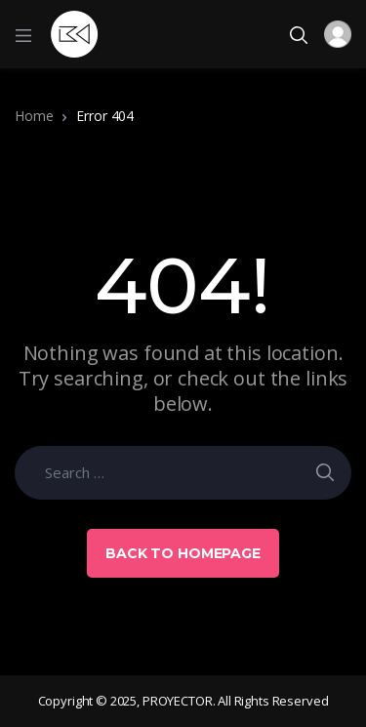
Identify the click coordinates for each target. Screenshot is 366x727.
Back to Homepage (183, 553)
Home (34, 115)
